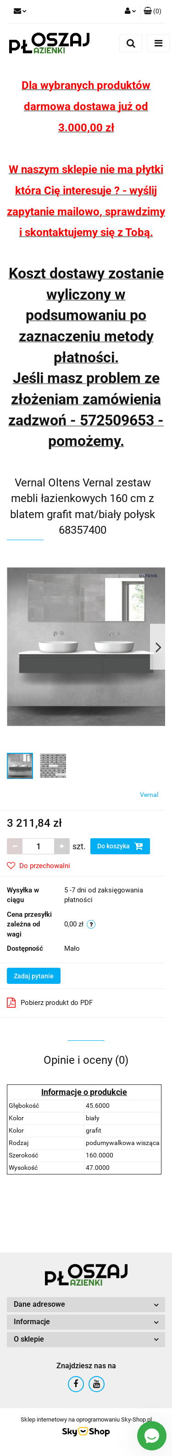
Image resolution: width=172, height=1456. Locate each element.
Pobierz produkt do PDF (50, 1003)
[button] (152, 11)
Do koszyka (120, 846)
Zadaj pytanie (34, 976)
